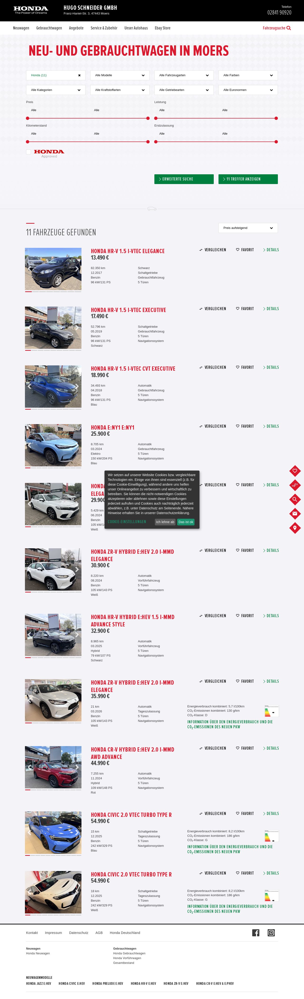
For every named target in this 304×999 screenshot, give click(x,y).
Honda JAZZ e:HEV (38, 983)
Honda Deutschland (125, 933)
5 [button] (56, 291)
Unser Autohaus (136, 28)
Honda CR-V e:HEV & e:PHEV (215, 983)
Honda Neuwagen (38, 953)
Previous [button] (29, 269)
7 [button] (70, 291)
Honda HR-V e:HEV (143, 983)
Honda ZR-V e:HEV (176, 983)
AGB (99, 933)
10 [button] (73, 855)
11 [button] (78, 855)
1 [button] (28, 291)
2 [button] (35, 291)
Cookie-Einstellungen (127, 522)
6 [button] (63, 291)
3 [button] (42, 291)
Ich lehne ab (165, 522)
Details (273, 250)
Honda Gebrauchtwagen (129, 953)
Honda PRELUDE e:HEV (107, 983)
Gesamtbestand (123, 963)
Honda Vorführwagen (127, 958)
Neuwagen (21, 28)
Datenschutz (78, 933)
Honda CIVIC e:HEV (72, 983)
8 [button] (78, 291)
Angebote (76, 28)
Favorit (247, 250)
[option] (53, 269)
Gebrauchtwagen (49, 28)
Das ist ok (186, 522)
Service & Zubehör (104, 28)
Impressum (53, 933)
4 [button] (49, 291)
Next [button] (76, 269)
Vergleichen (215, 250)
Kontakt (32, 933)
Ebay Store (163, 28)
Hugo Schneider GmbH (90, 8)
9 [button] (78, 350)
